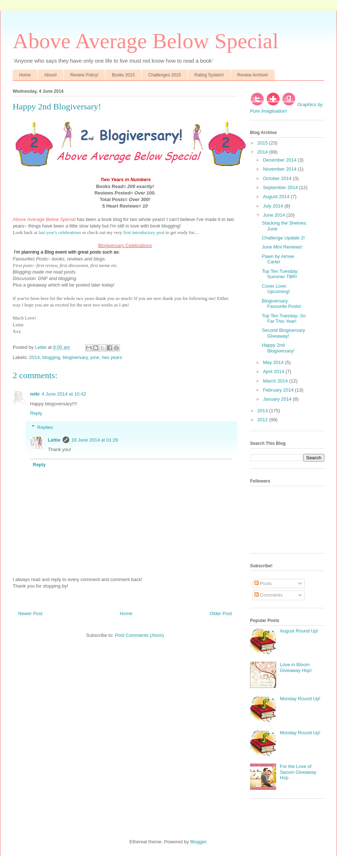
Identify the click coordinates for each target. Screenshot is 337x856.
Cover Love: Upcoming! (276, 289)
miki (34, 394)
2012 (263, 419)
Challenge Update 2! (283, 238)
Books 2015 (123, 75)
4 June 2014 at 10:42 (64, 394)
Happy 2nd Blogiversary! (278, 348)
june (94, 357)
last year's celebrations (59, 232)
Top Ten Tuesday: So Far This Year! (283, 318)
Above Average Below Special (146, 41)
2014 (34, 357)
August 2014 (277, 196)
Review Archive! (252, 75)
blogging (51, 357)
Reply (36, 413)
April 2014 (274, 371)
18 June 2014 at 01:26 (94, 440)
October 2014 (278, 178)
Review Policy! (84, 75)
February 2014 (279, 390)
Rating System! (209, 75)
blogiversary (75, 357)
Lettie (54, 440)
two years (112, 357)
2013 (263, 410)
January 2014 (278, 399)
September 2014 (281, 187)
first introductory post (143, 232)
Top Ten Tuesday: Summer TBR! (280, 274)
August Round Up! (299, 631)
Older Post (221, 613)
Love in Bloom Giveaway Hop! (296, 667)
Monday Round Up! (300, 698)
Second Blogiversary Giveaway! (283, 333)
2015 (263, 143)
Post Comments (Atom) (139, 635)
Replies (45, 427)
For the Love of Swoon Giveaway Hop (298, 772)
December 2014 (280, 160)
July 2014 (273, 206)
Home (25, 75)
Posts (263, 583)
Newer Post (30, 613)
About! (50, 75)
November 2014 (280, 169)
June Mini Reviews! (282, 247)
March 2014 (276, 381)
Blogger (198, 841)
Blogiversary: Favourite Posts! (281, 303)
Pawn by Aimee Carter (278, 259)
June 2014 (274, 215)
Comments (268, 595)
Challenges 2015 (164, 75)
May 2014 (274, 362)
